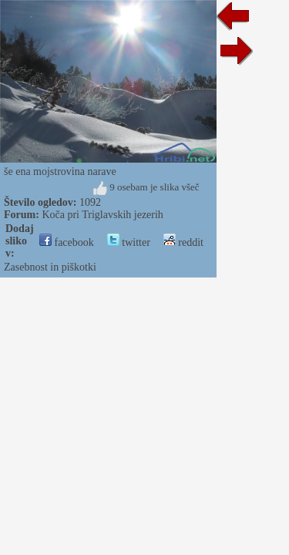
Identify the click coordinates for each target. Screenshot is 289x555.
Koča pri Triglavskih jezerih (102, 214)
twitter (128, 242)
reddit (183, 242)
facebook (66, 242)
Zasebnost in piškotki (50, 267)
